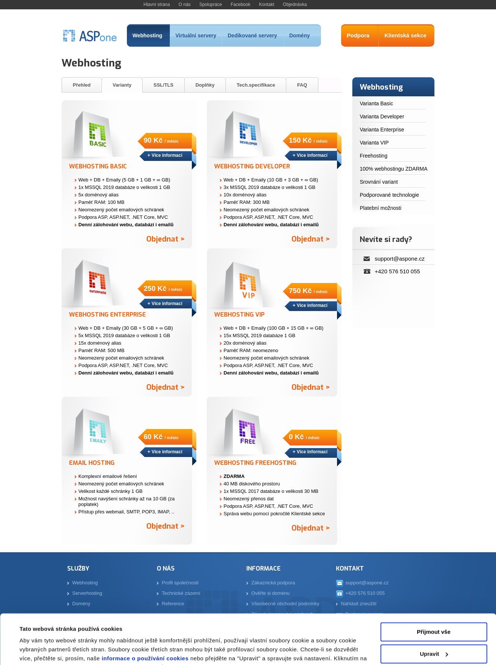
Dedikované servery (252, 35)
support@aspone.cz (400, 258)
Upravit (434, 607)
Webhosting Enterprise (107, 314)
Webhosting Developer (252, 166)
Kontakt (266, 4)
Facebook (240, 4)
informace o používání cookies (144, 612)
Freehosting (373, 156)
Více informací (167, 155)
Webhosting (147, 35)
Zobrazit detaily (40, 650)
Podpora (358, 35)
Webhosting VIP (239, 314)
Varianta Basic (376, 103)
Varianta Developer (382, 116)
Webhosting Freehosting (255, 463)
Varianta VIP (374, 143)
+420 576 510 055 (397, 271)
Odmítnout (433, 629)
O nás (185, 4)
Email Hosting (92, 463)
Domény (299, 35)
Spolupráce (210, 4)
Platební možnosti (380, 208)
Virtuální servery (195, 35)
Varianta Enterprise (382, 130)
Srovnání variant (379, 182)
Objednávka (295, 4)
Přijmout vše (433, 585)
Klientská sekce (405, 35)
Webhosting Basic (98, 166)
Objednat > (165, 239)
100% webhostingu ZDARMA (393, 169)
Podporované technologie (389, 195)
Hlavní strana (157, 4)
